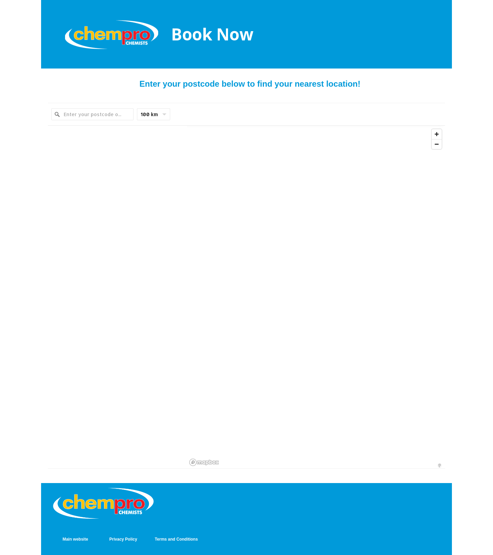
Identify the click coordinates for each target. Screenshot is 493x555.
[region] (316, 297)
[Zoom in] (437, 134)
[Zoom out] (437, 144)
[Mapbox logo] (204, 462)
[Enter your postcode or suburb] (92, 114)
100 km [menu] (153, 115)
